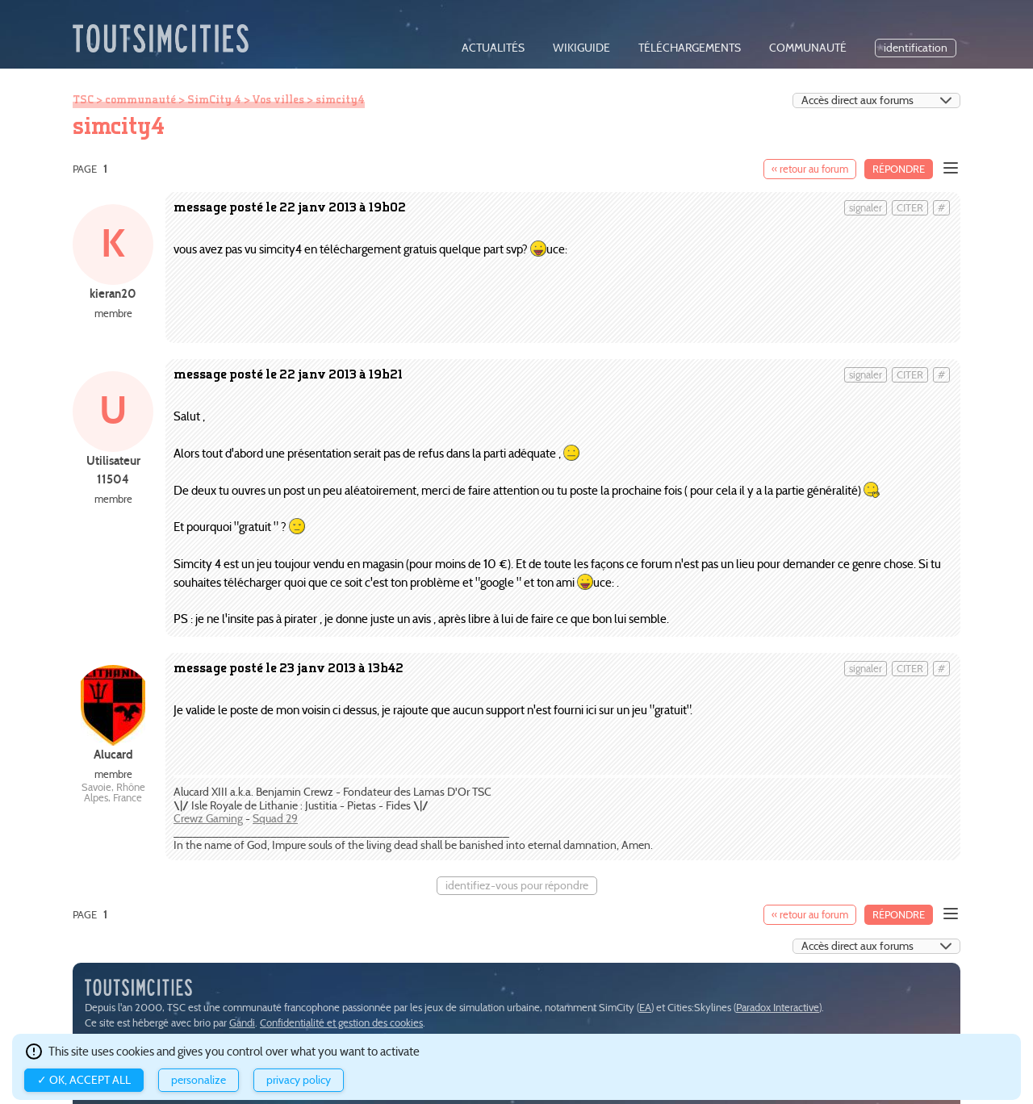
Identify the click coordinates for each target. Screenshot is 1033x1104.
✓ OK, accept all (84, 1080)
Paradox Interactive (777, 1008)
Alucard (113, 754)
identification (915, 48)
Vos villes (278, 99)
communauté (808, 48)
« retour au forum (810, 169)
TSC (83, 99)
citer (910, 208)
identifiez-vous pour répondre (516, 886)
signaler (865, 208)
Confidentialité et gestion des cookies (341, 1023)
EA (645, 1008)
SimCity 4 (214, 99)
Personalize (198, 1080)
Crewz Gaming (208, 819)
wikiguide (581, 48)
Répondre (898, 169)
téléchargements (689, 48)
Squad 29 (275, 819)
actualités (493, 48)
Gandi (242, 1023)
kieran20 (113, 293)
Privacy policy (298, 1080)
